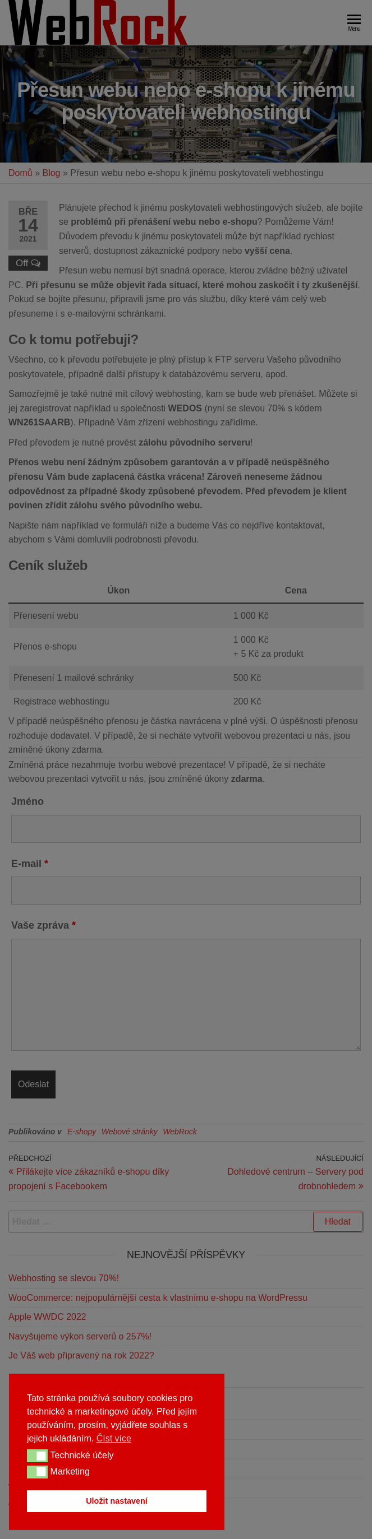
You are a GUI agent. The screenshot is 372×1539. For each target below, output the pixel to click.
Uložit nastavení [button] (117, 1500)
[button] (37, 1455)
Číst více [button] (114, 1438)
